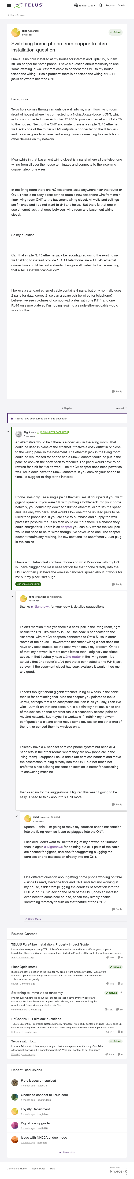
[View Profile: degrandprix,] (14, 1097)
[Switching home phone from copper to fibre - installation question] (29, 436)
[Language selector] (85, 5)
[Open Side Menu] (9, 5)
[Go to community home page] (29, 5)
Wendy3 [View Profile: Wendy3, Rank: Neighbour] (15, 1054)
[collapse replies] (8, 432)
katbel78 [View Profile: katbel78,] (42, 1085)
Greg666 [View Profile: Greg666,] (42, 1142)
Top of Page (38, 1168)
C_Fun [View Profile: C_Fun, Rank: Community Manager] (14, 1031)
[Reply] (117, 391)
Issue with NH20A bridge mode (44, 1137)
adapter (66, 527)
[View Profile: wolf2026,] (14, 1125)
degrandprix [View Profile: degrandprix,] (44, 1099)
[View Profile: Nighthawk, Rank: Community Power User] (18, 434)
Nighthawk (42, 606)
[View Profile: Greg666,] (14, 1139)
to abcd (55, 816)
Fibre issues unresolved (38, 1080)
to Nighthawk (54, 596)
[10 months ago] (28, 1032)
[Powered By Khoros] (118, 1171)
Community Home (17, 1168)
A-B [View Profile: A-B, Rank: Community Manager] (13, 957)
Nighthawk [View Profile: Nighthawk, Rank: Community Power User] (30, 432)
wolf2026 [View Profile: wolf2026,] (43, 1128)
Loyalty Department (35, 1109)
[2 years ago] (35, 1009)
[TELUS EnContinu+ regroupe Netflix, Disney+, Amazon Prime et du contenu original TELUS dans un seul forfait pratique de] (67, 1025)
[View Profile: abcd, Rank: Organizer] (15, 32)
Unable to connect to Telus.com (44, 1095)
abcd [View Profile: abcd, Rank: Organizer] (24, 30)
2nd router (73, 656)
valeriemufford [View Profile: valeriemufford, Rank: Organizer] (19, 1009)
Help (52, 1168)
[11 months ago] (25, 957)
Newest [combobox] (121, 408)
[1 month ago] (28, 1085)
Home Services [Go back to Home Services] (15, 15)
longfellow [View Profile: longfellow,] (43, 1113)
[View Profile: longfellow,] (14, 1111)
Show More (32, 918)
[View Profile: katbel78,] (14, 1082)
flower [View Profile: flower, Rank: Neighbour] (14, 983)
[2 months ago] (27, 983)
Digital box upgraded (36, 1123)
